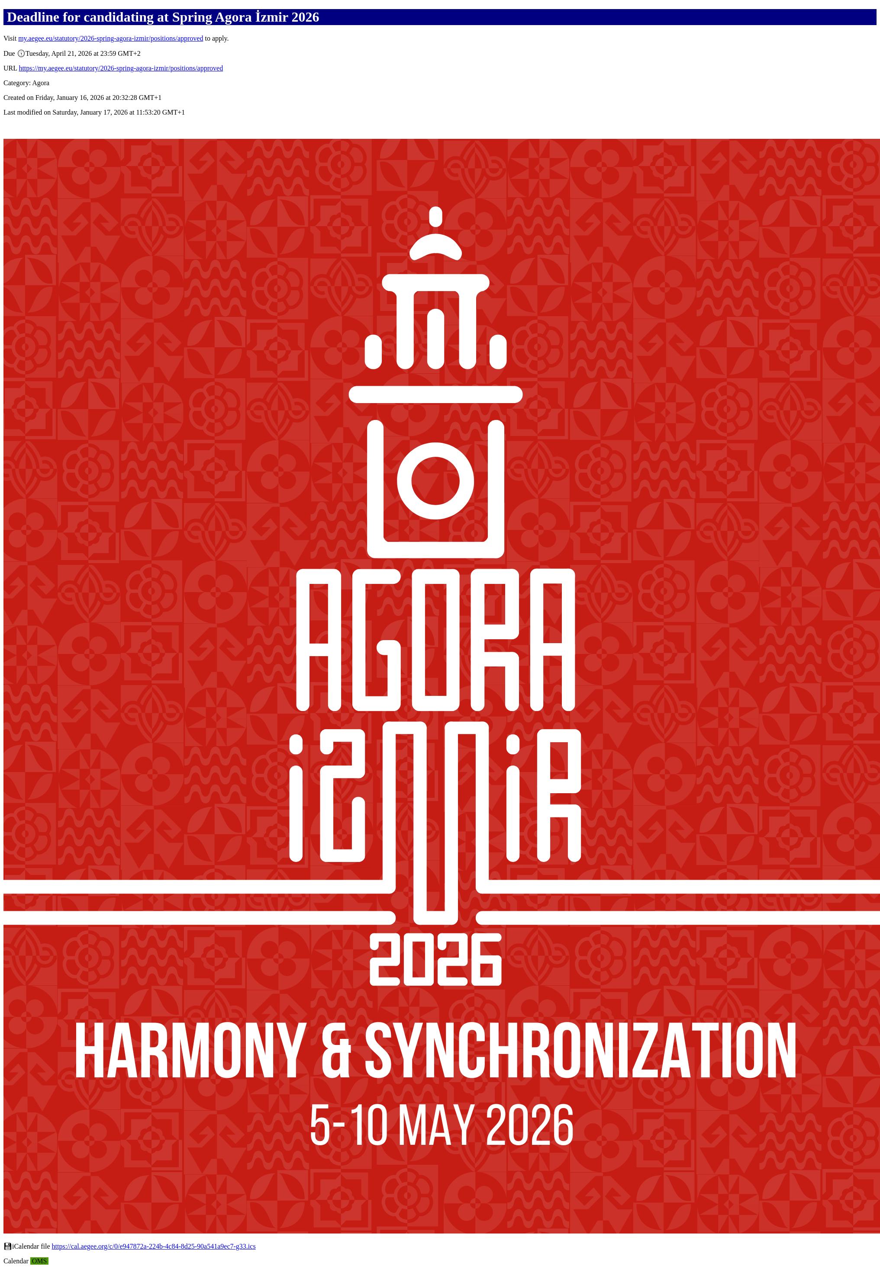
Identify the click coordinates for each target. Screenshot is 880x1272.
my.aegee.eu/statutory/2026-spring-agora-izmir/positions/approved (110, 38)
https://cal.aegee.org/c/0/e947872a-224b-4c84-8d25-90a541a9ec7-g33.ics (154, 1246)
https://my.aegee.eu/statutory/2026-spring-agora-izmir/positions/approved (121, 68)
